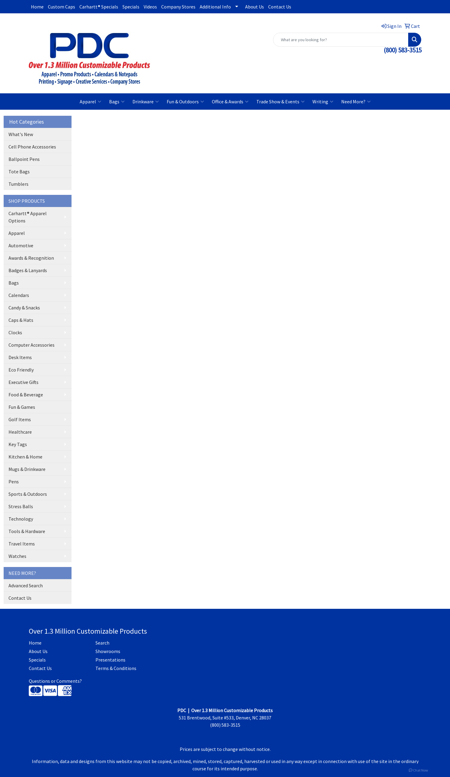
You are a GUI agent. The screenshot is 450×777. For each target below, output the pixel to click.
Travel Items (21, 544)
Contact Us (279, 7)
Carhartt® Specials (98, 7)
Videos (150, 7)
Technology (20, 519)
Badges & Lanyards (27, 270)
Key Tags (17, 444)
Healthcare (20, 432)
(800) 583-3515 (403, 50)
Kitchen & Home (25, 457)
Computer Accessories (31, 345)
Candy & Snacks (24, 308)
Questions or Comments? (55, 681)
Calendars (18, 295)
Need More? (356, 101)
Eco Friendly (21, 370)
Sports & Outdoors (27, 494)
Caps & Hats (20, 320)
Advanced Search (25, 585)
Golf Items (19, 419)
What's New (20, 134)
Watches (17, 556)
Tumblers (18, 184)
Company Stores (178, 7)
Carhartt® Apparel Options (27, 217)
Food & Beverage (25, 395)
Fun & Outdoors (185, 101)
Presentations (110, 660)
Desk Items (20, 357)
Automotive (20, 245)
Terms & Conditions (115, 668)
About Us (254, 7)
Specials (130, 7)
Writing (322, 101)
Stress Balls (20, 506)
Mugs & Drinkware (26, 469)
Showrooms (107, 651)
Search (102, 643)
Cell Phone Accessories (32, 147)
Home (37, 7)
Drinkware (145, 101)
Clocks (15, 332)
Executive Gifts (23, 382)
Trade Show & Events (280, 101)
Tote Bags (19, 171)
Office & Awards (230, 101)
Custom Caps (61, 7)
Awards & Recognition (31, 258)
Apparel (90, 101)
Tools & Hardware (26, 531)
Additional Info (215, 7)
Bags (117, 101)
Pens (13, 482)
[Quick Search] (340, 40)
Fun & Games (21, 407)
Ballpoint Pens (24, 159)
